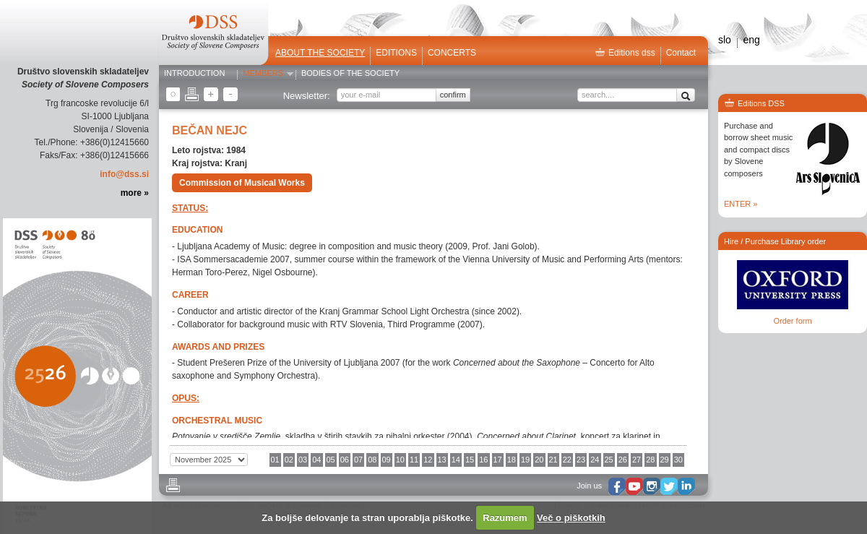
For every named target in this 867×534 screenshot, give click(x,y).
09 (386, 459)
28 (650, 459)
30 (678, 459)
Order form (792, 320)
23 (581, 459)
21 (553, 459)
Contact (681, 53)
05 (331, 459)
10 (400, 459)
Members (263, 73)
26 (622, 459)
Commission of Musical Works (242, 183)
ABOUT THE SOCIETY (320, 53)
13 (442, 459)
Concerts (452, 53)
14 (456, 459)
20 (539, 459)
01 (275, 459)
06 (344, 459)
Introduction (194, 73)
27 (636, 459)
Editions (396, 53)
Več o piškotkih (571, 517)
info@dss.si (124, 174)
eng (751, 40)
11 (414, 459)
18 (511, 459)
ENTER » (740, 203)
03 (302, 459)
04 (316, 459)
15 (469, 459)
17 (497, 459)
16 (483, 459)
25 (609, 459)
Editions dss (625, 53)
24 (594, 459)
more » (135, 193)
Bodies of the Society (350, 73)
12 (427, 459)
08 (372, 459)
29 (664, 459)
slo (724, 40)
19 (525, 459)
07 (358, 459)
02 (289, 459)
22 (567, 459)
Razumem (505, 517)
